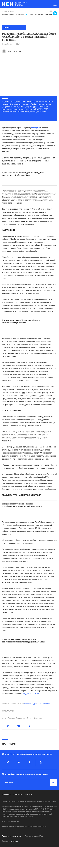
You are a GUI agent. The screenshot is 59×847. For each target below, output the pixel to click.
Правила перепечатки (11, 836)
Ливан (29, 718)
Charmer (14, 841)
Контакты (18, 795)
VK (40, 704)
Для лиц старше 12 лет (34, 836)
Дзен (36, 704)
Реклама (28, 795)
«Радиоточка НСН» (30, 694)
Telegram (46, 704)
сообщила (35, 128)
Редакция (6, 795)
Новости (28, 704)
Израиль (38, 718)
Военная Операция (16, 718)
